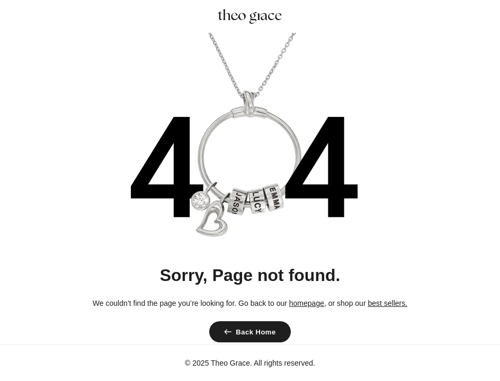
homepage (306, 303)
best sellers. (387, 303)
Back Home (255, 332)
